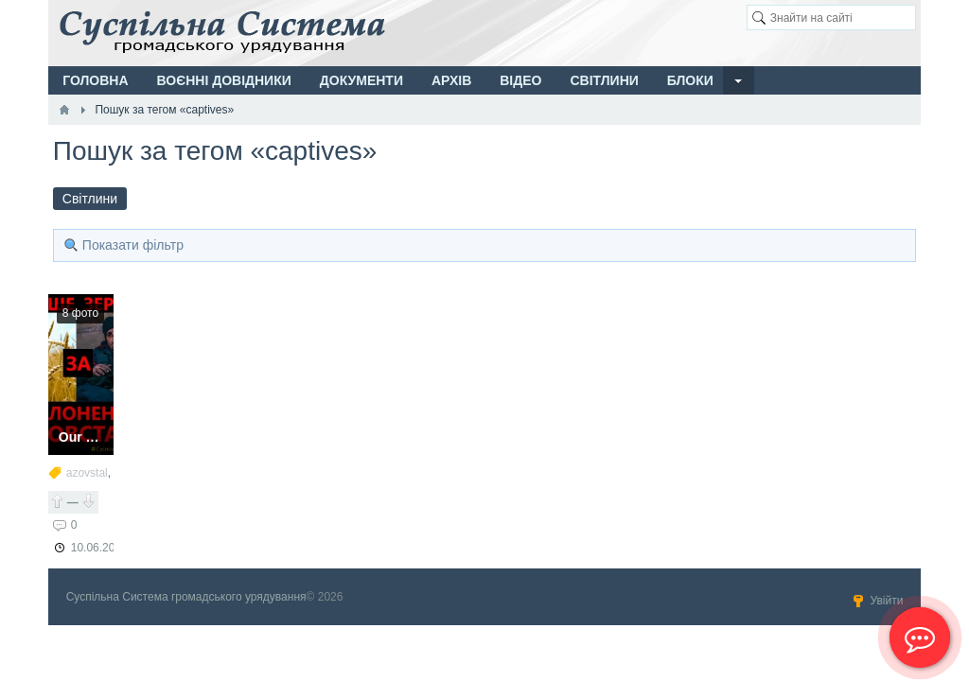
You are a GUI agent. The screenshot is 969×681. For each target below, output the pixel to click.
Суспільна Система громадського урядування (186, 596)
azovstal (87, 473)
